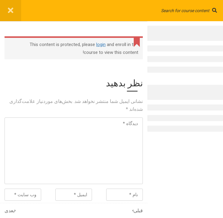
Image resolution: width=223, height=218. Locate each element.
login (101, 44)
